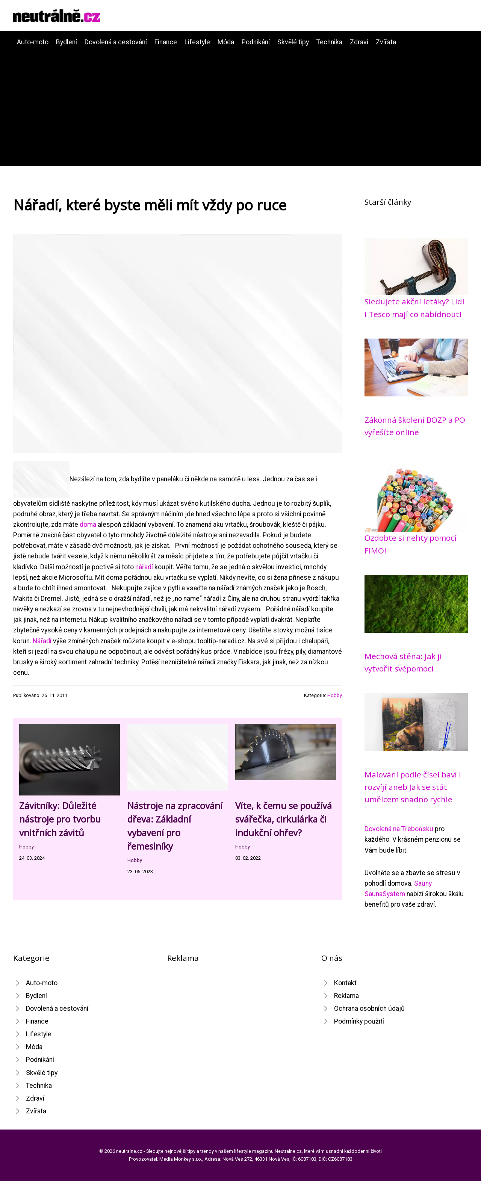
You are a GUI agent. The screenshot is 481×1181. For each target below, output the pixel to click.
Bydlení (66, 42)
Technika (329, 42)
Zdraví (359, 42)
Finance (165, 42)
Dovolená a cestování (116, 42)
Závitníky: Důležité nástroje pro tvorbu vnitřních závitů (60, 819)
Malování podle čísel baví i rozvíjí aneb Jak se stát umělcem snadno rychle (413, 787)
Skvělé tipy (293, 42)
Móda (226, 42)
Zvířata (386, 42)
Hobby (334, 695)
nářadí (144, 567)
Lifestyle (197, 42)
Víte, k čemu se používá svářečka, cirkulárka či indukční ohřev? (283, 819)
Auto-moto (32, 42)
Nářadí (42, 641)
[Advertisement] (240, 103)
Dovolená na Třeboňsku (399, 829)
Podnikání (256, 42)
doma (88, 524)
